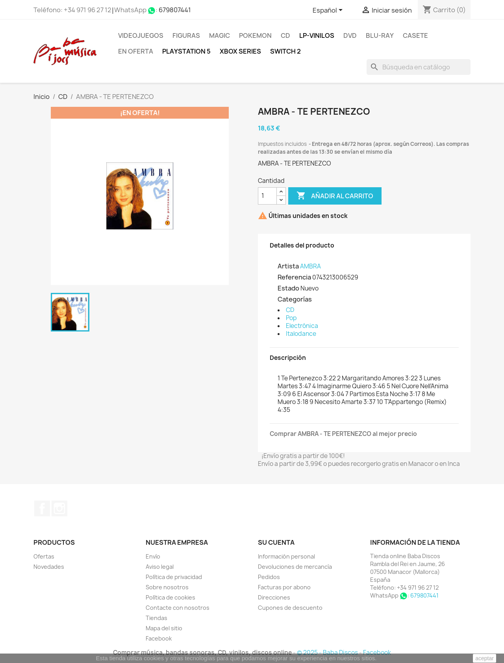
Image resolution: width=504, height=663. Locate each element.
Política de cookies (170, 597)
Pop (291, 318)
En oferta (135, 51)
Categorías (295, 299)
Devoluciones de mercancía (295, 566)
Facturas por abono (284, 587)
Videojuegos (140, 35)
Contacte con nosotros (177, 607)
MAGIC (219, 35)
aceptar (484, 658)
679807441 (175, 10)
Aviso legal (160, 566)
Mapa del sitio (164, 628)
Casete (415, 35)
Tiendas (156, 618)
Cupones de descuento (290, 607)
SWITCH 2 (285, 51)
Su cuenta (276, 542)
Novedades (48, 566)
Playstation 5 (186, 51)
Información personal (286, 556)
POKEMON (255, 35)
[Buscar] (419, 67)
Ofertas (43, 556)
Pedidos (269, 577)
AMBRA (310, 266)
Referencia (294, 277)
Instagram (59, 508)
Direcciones (274, 597)
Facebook (42, 508)
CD (285, 35)
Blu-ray (380, 35)
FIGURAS (186, 35)
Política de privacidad (174, 577)
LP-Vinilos (316, 35)
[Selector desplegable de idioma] (329, 10)
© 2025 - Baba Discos (328, 652)
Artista (288, 266)
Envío (153, 556)
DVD (350, 35)
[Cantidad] (267, 196)
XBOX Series (240, 51)
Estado (288, 288)
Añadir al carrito (334, 196)
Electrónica (302, 326)
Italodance (301, 334)
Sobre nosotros (167, 587)
